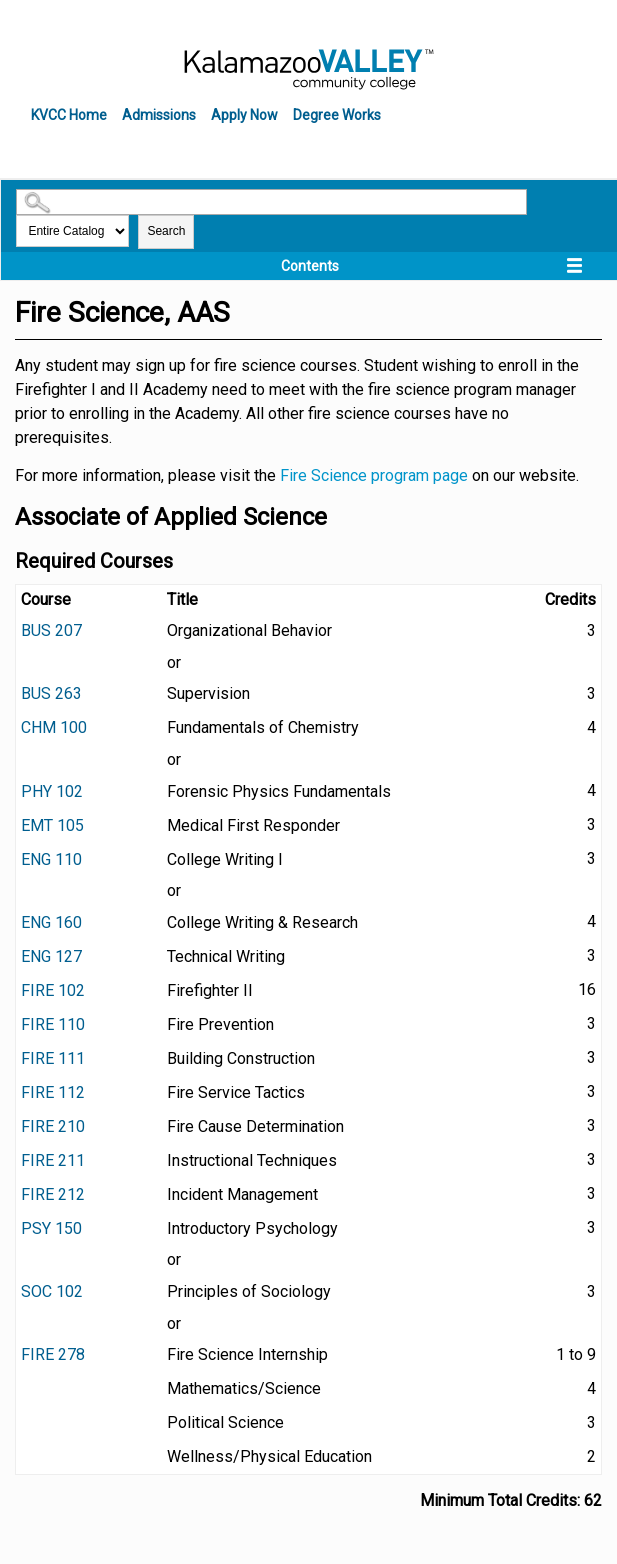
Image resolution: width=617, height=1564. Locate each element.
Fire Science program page (374, 475)
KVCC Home (69, 115)
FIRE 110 (53, 1024)
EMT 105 (52, 825)
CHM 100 (54, 727)
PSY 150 (51, 1228)
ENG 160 (51, 922)
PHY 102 (52, 791)
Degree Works (337, 115)
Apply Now (244, 115)
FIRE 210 (53, 1126)
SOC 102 (52, 1291)
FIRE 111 (53, 1058)
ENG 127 (51, 956)
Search (166, 231)
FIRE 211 (53, 1160)
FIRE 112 (53, 1092)
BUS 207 (51, 630)
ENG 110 (51, 859)
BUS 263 (51, 693)
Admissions (159, 115)
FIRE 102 (53, 990)
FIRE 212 (53, 1194)
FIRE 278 (53, 1354)
